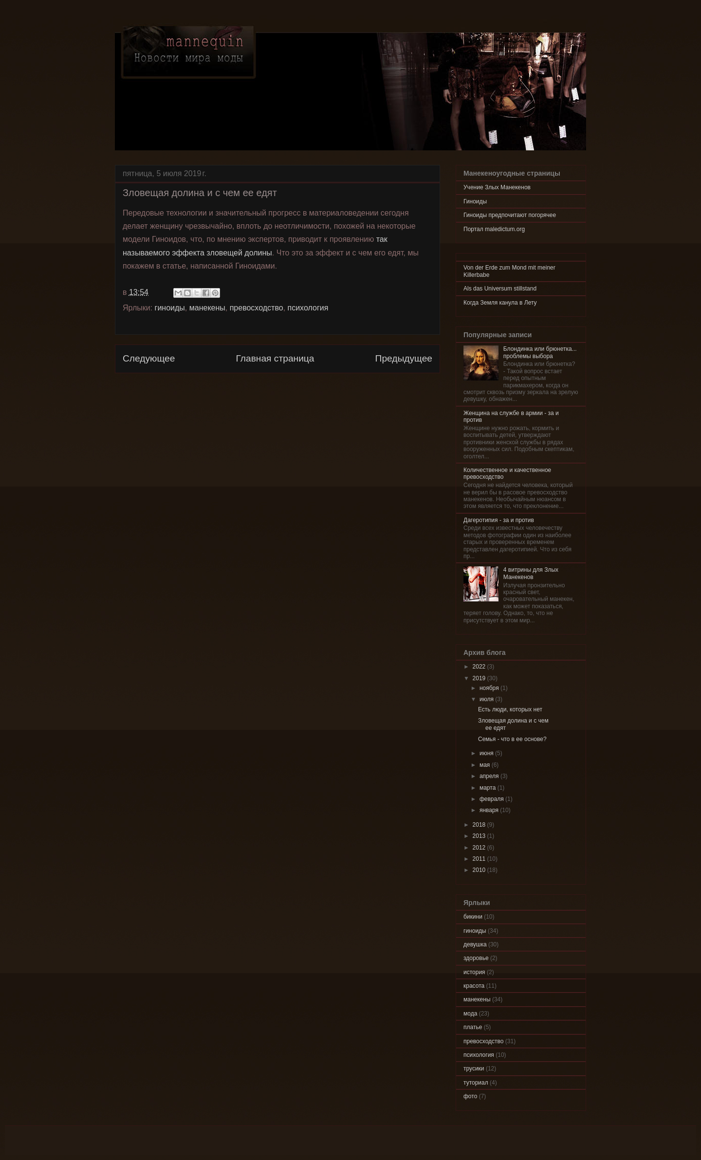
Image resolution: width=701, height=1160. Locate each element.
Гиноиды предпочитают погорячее (509, 215)
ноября (490, 688)
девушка (475, 944)
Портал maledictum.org (494, 229)
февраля (492, 799)
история (474, 972)
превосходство (256, 308)
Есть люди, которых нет (510, 709)
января (490, 810)
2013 (480, 836)
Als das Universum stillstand (499, 288)
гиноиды (170, 308)
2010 (480, 870)
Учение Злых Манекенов (497, 187)
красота (473, 985)
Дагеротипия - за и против (498, 520)
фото (470, 1096)
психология (308, 308)
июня (487, 753)
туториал (475, 1082)
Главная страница (275, 358)
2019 (480, 678)
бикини (472, 916)
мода (470, 1013)
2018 (480, 824)
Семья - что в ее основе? (512, 739)
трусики (473, 1068)
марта (489, 787)
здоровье (476, 958)
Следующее (149, 358)
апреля (490, 776)
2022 (480, 666)
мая (486, 764)
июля (487, 699)
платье (472, 1027)
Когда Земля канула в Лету (500, 302)
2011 (480, 858)
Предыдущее (403, 358)
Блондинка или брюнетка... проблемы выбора (540, 352)
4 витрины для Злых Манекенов (530, 573)
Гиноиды (475, 201)
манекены (207, 308)
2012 (480, 847)
